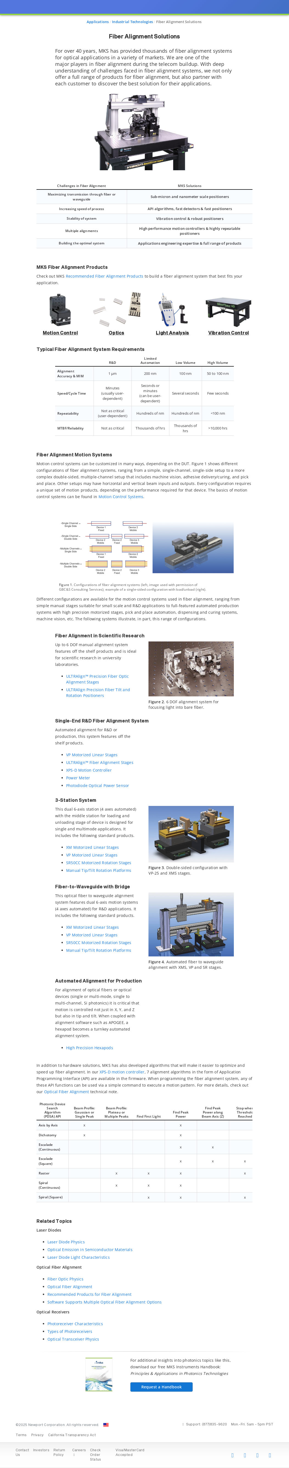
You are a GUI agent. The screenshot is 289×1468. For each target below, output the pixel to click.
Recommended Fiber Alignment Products (105, 276)
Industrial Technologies (132, 21)
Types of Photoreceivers (69, 1331)
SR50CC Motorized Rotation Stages (98, 862)
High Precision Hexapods (89, 1047)
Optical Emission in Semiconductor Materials (90, 1249)
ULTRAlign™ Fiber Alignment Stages (99, 762)
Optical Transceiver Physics (73, 1339)
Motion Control (60, 333)
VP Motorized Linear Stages (91, 754)
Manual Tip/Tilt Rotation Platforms (98, 870)
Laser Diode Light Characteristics (78, 1257)
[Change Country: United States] (106, 1425)
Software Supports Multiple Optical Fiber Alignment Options (104, 1302)
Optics (116, 333)
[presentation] (144, 734)
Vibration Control (228, 333)
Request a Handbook (155, 1386)
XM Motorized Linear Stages (92, 847)
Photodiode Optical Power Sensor (97, 785)
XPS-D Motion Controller (89, 770)
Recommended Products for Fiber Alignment (89, 1294)
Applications (98, 21)
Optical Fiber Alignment (66, 1091)
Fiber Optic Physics (65, 1279)
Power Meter (78, 777)
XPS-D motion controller (122, 1072)
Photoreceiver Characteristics (75, 1323)
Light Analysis (172, 333)
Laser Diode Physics (66, 1241)
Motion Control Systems (121, 496)
